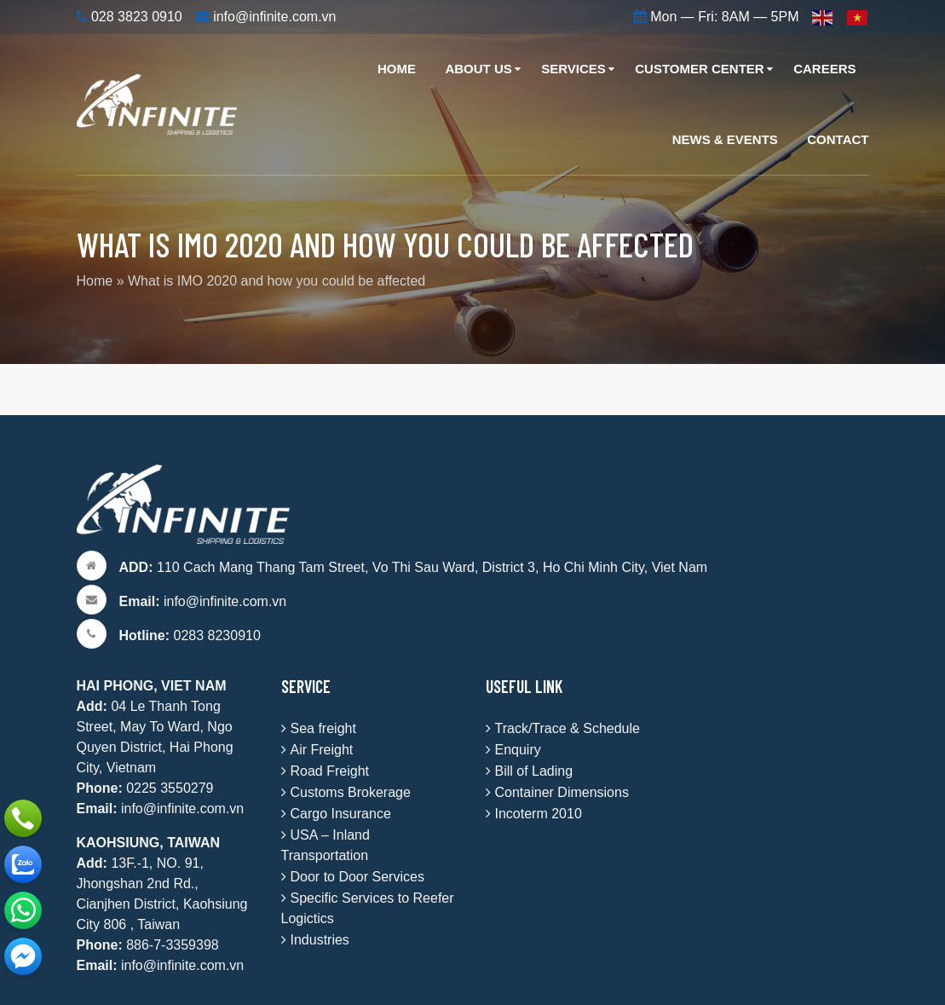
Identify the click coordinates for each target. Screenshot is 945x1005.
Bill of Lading (534, 771)
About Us (478, 68)
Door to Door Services (357, 876)
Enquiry (518, 749)
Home (396, 68)
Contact (837, 139)
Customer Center (699, 68)
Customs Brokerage (351, 792)
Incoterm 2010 (538, 813)
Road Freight (330, 771)
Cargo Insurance (341, 813)
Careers (824, 68)
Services (573, 68)
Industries (320, 940)
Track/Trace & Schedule (567, 728)
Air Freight (322, 749)
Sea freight (323, 728)
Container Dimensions (562, 792)
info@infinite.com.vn (203, 601)
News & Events (725, 139)
